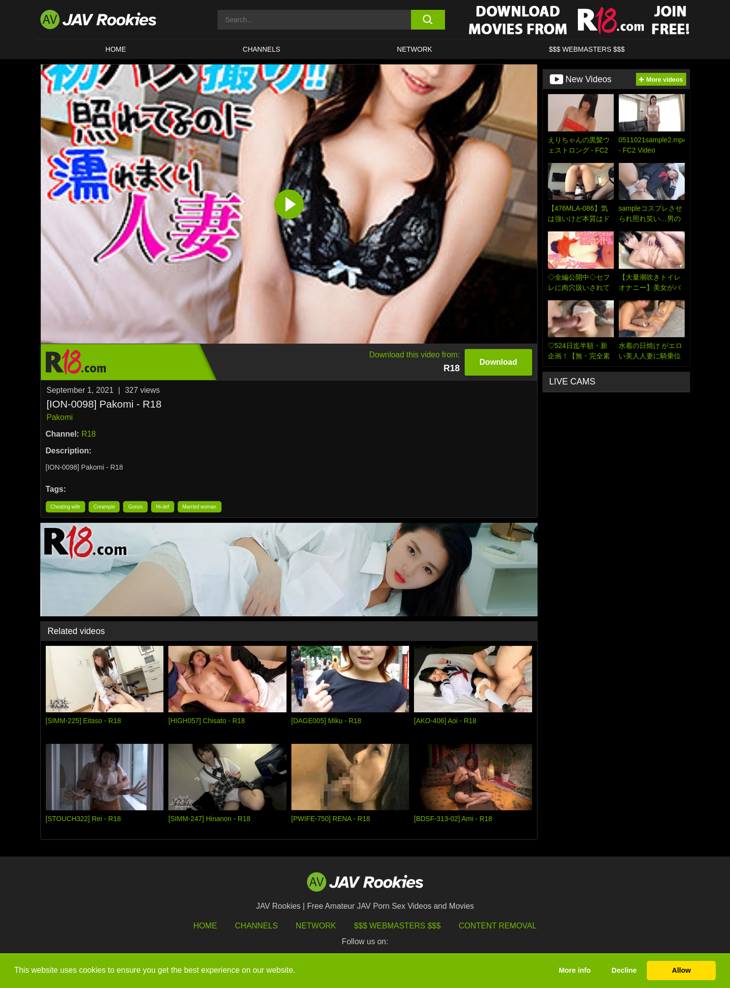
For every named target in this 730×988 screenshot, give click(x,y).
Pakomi (60, 417)
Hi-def (162, 507)
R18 (88, 434)
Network (414, 49)
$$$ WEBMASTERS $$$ (587, 49)
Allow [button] (681, 970)
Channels (261, 49)
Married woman (200, 507)
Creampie (104, 507)
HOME (115, 49)
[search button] (428, 20)
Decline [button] (623, 970)
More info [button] (575, 970)
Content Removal (498, 926)
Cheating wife (66, 507)
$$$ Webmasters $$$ (397, 926)
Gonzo (135, 507)
